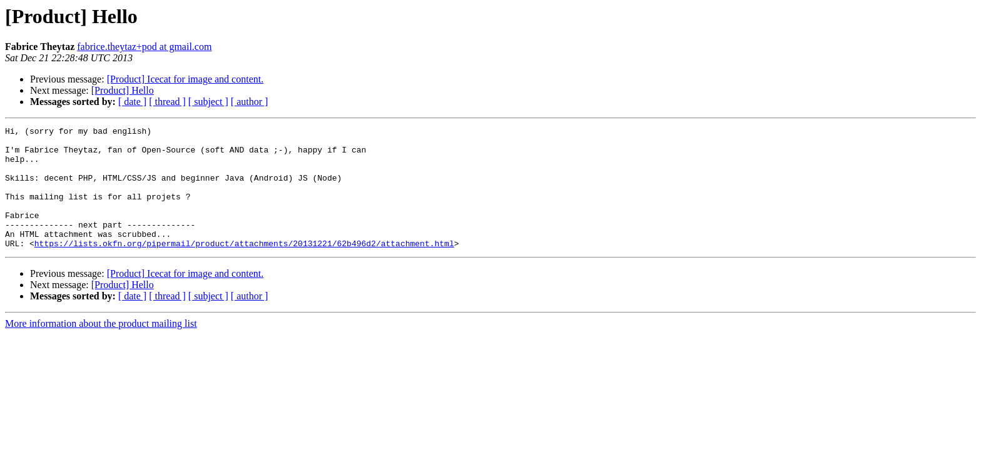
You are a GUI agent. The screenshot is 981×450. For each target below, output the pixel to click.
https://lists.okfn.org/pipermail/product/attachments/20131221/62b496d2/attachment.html (244, 267)
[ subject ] (208, 101)
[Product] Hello (122, 90)
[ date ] (132, 101)
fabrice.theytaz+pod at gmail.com (144, 46)
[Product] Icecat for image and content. (185, 79)
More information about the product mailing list (101, 347)
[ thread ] (167, 101)
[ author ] (249, 101)
